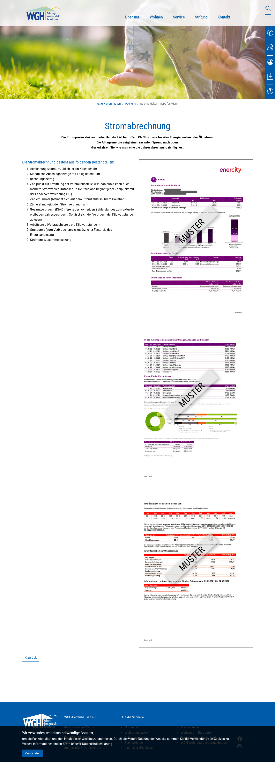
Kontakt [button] (224, 17)
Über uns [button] (135, 16)
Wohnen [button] (156, 17)
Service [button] (179, 17)
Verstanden (32, 753)
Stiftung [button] (201, 17)
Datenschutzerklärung (97, 744)
